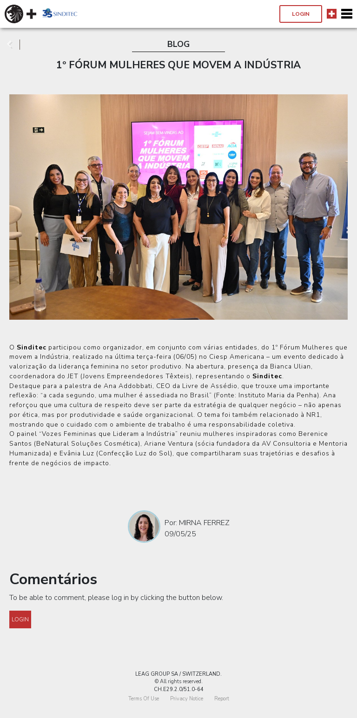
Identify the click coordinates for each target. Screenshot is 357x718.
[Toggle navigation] (346, 14)
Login (301, 14)
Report (221, 698)
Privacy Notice (186, 698)
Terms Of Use (143, 698)
